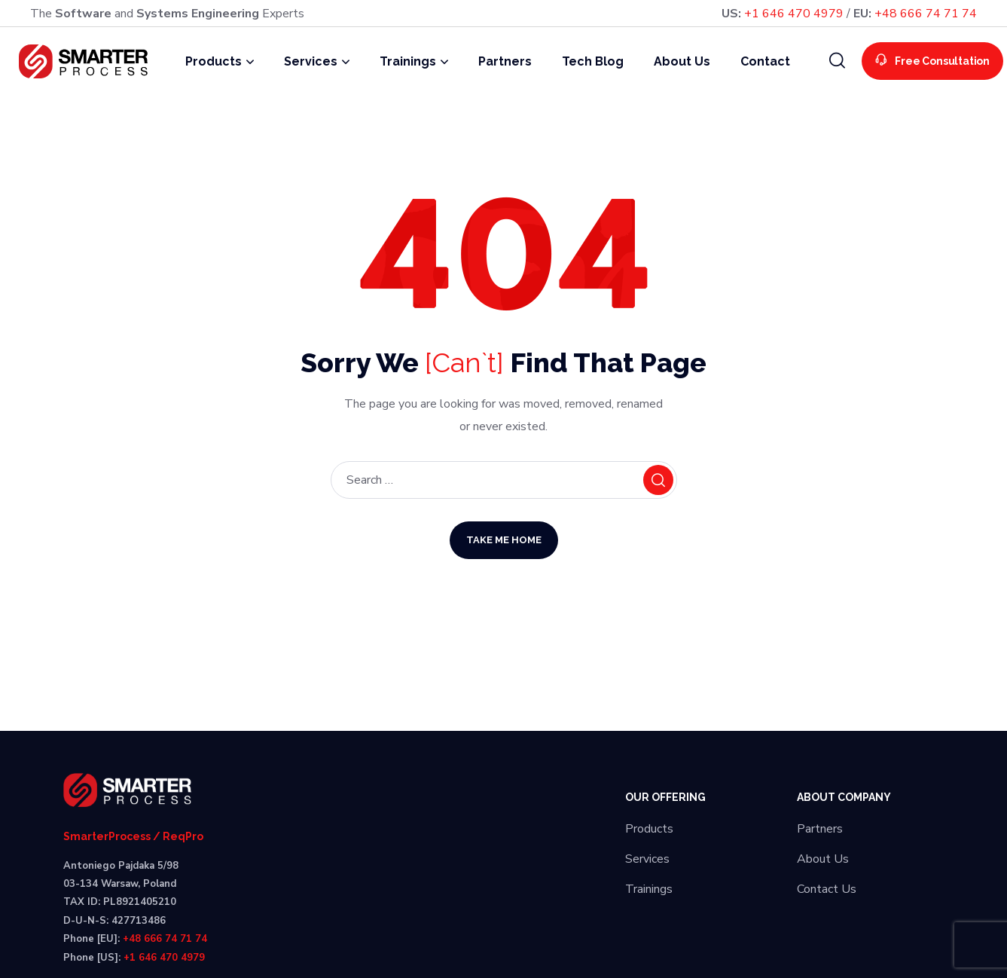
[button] (837, 61)
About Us (823, 859)
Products (649, 829)
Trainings (649, 889)
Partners (820, 829)
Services (647, 859)
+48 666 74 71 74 (925, 13)
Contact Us (826, 889)
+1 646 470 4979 (794, 13)
